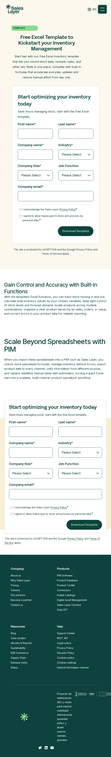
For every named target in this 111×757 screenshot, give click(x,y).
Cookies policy (65, 657)
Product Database (67, 580)
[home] (13, 9)
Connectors (64, 590)
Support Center (66, 633)
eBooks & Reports (21, 643)
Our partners (18, 595)
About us (16, 575)
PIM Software (64, 575)
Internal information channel (73, 667)
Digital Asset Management (72, 599)
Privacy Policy (67, 209)
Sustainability (18, 647)
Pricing (15, 585)
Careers (15, 590)
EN (95, 9)
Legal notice (64, 643)
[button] (102, 9)
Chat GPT (62, 609)
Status (14, 667)
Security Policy (65, 652)
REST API (62, 638)
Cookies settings (66, 662)
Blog (13, 633)
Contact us (17, 604)
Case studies (18, 638)
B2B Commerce (20, 652)
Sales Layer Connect (69, 604)
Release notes (19, 662)
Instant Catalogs (66, 595)
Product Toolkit (66, 585)
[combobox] (95, 9)
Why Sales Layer (20, 580)
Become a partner (21, 599)
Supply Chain (18, 657)
